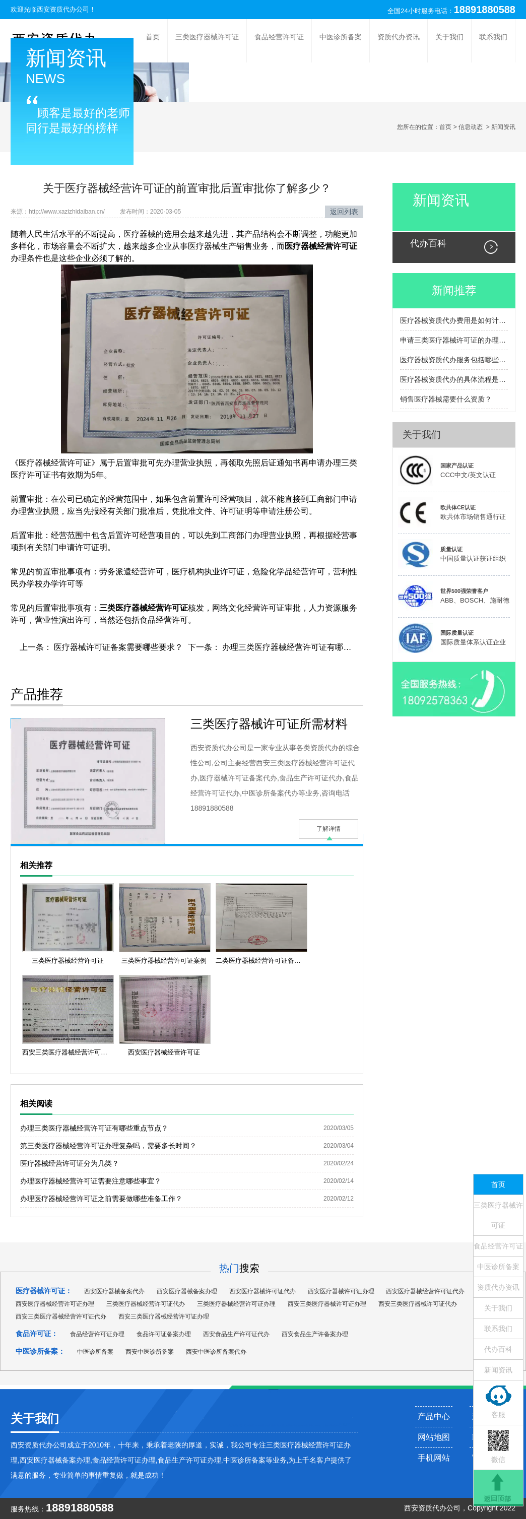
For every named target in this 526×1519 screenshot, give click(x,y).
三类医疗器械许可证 (207, 37)
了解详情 (328, 828)
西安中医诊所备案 (149, 1351)
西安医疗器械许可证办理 (341, 1291)
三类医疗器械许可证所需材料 (269, 724)
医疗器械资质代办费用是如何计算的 (454, 320)
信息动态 (470, 126)
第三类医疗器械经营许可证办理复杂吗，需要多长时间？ (108, 1146)
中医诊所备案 (340, 37)
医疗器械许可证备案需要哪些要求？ (117, 647)
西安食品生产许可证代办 (236, 1334)
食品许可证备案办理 (164, 1334)
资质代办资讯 (398, 37)
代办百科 (428, 243)
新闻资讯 (441, 200)
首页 (153, 37)
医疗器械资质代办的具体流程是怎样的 (454, 379)
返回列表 (344, 212)
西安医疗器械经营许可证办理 (55, 1303)
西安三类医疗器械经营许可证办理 (163, 1316)
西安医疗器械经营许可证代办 (425, 1291)
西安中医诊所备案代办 (216, 1351)
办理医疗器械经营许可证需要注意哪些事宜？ (90, 1181)
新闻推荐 (454, 290)
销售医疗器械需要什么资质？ (446, 399)
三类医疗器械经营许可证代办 (145, 1303)
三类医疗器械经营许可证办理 (236, 1303)
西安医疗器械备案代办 (114, 1291)
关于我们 (449, 37)
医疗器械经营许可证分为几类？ (69, 1163)
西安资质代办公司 (63, 9)
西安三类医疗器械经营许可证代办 (61, 1316)
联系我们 (493, 37)
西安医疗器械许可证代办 (262, 1291)
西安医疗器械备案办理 (187, 1291)
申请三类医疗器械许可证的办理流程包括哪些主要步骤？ (454, 340)
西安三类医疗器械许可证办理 (327, 1303)
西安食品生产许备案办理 (315, 1334)
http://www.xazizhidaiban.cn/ (67, 211)
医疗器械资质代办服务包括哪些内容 (454, 360)
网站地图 (434, 1437)
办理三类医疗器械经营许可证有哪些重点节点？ (305, 647)
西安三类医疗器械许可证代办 (417, 1303)
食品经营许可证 (279, 37)
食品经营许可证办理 (97, 1334)
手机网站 (434, 1458)
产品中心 (434, 1416)
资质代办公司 (439, 1508)
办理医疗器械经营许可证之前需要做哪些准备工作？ (101, 1199)
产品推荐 (37, 694)
